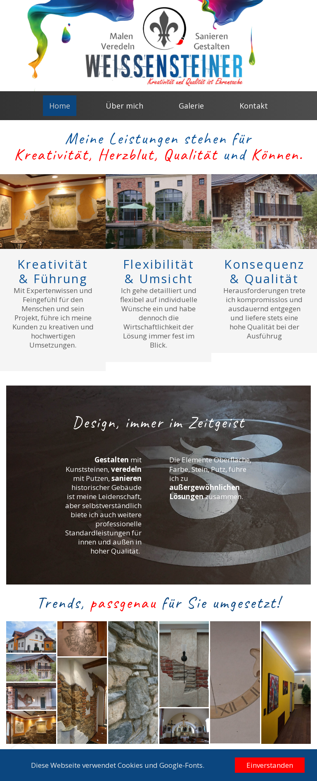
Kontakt (253, 106)
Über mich (124, 106)
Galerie (191, 106)
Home (59, 106)
